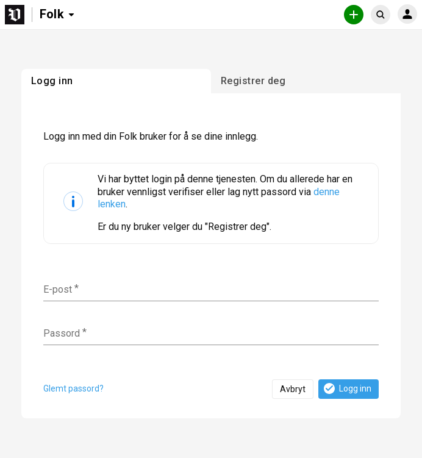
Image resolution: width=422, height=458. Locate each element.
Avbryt (293, 389)
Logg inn (346, 388)
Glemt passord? (73, 388)
